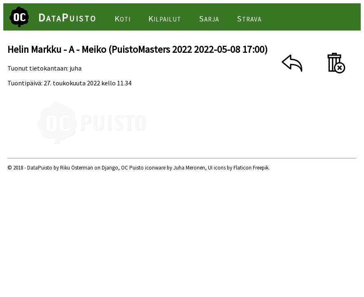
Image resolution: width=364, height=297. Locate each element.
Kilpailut (164, 18)
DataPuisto (67, 17)
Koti (122, 18)
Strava (249, 18)
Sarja (209, 18)
